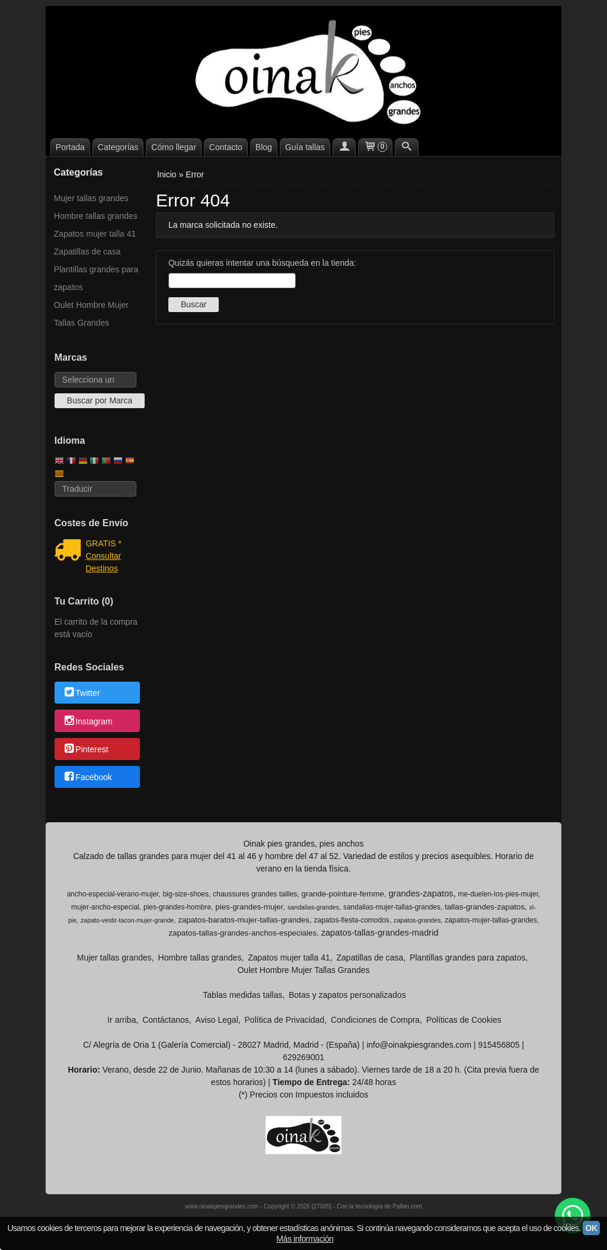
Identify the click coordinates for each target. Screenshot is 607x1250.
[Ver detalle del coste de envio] (70, 551)
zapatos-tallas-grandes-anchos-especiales (242, 932)
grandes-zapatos (420, 893)
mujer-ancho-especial (105, 907)
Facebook (87, 778)
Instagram (88, 721)
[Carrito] (375, 147)
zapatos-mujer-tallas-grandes (490, 920)
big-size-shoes (186, 894)
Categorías (118, 147)
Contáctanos (165, 1020)
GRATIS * (103, 543)
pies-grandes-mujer (249, 906)
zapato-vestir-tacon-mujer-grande (127, 920)
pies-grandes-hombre (177, 907)
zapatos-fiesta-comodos (351, 920)
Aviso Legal (217, 1020)
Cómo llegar (173, 147)
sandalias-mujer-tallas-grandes (391, 907)
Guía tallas (305, 147)
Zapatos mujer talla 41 (95, 233)
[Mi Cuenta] (344, 147)
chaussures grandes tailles (255, 894)
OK (591, 1228)
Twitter (81, 693)
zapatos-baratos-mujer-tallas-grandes (243, 919)
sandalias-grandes (313, 907)
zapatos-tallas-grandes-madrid (380, 932)
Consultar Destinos (103, 562)
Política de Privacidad (285, 1020)
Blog (263, 147)
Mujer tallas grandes (91, 198)
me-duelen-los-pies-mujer (498, 894)
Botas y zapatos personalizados (347, 995)
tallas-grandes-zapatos (485, 906)
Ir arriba (121, 1020)
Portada (70, 147)
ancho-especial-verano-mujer (113, 894)
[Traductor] (95, 489)
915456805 (498, 1044)
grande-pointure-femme (343, 893)
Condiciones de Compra (375, 1020)
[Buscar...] (406, 147)
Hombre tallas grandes (96, 216)
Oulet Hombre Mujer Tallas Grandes (91, 313)
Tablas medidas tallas (242, 995)
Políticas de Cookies (463, 1020)
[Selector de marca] (95, 379)
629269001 (303, 1057)
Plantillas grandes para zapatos (96, 278)
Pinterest (85, 749)
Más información (304, 1238)
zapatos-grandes (417, 920)
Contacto (225, 147)
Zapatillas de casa (87, 251)
